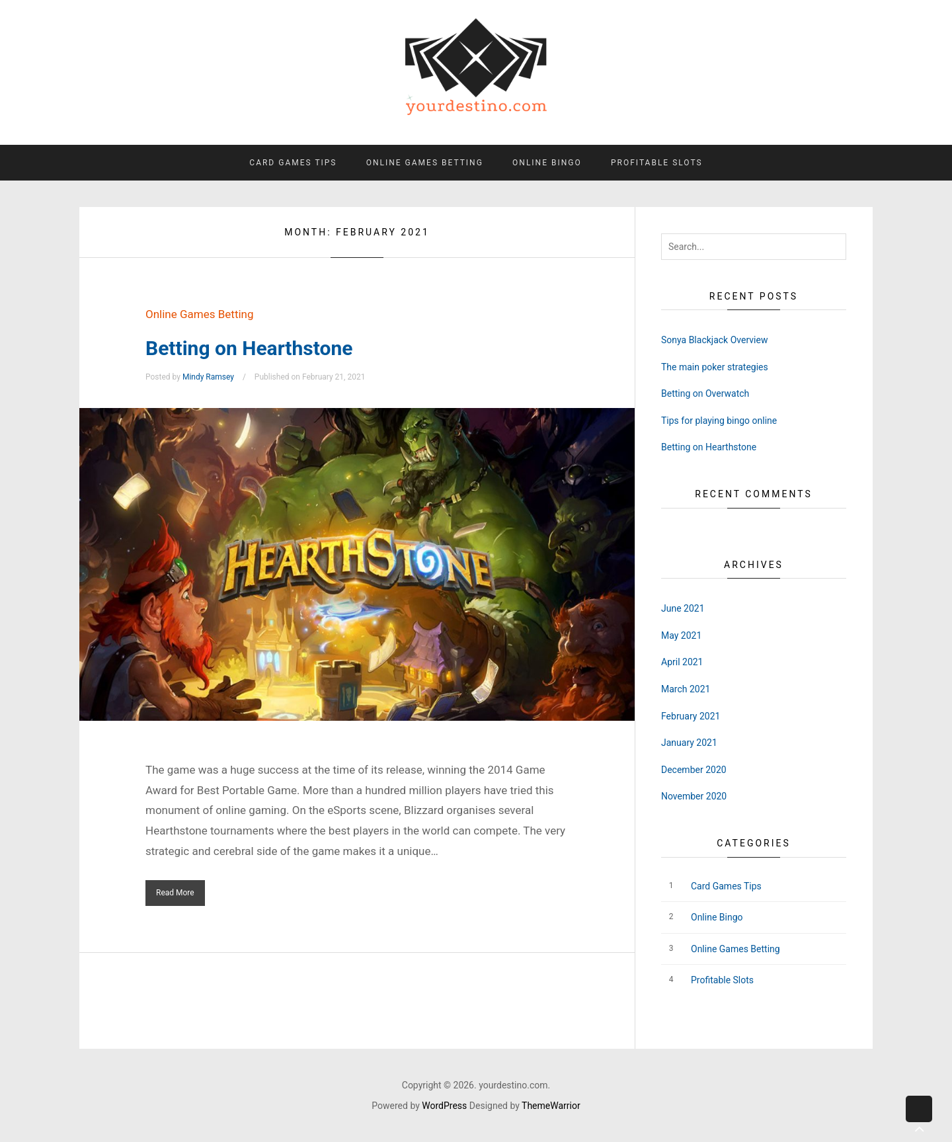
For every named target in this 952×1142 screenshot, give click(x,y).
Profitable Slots (657, 162)
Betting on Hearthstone (248, 348)
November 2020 (694, 796)
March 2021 (685, 689)
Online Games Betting (424, 162)
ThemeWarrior (551, 1105)
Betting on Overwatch (705, 393)
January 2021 (689, 742)
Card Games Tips (293, 162)
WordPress (444, 1105)
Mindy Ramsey (208, 377)
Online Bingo (547, 162)
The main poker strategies (714, 367)
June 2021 (683, 608)
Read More (175, 892)
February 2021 (690, 716)
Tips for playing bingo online (719, 420)
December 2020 (694, 769)
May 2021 (681, 635)
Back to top (919, 1119)
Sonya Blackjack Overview (714, 340)
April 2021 (682, 662)
